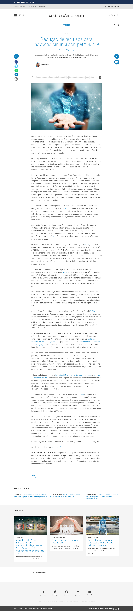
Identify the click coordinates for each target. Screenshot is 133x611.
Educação (19, 537)
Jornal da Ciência (59, 447)
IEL (33, 2)
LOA (65, 272)
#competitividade (44, 478)
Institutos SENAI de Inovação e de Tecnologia (73, 375)
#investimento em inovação (57, 478)
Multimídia (32, 6)
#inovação (33, 478)
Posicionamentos (57, 495)
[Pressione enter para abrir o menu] (15, 15)
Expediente (42, 6)
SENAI (28, 2)
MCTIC (86, 244)
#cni (38, 478)
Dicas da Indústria (59, 537)
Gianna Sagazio (45, 64)
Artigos (54, 601)
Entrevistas (47, 601)
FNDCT (54, 236)
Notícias (40, 601)
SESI (23, 2)
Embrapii (80, 394)
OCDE (66, 208)
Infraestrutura (94, 537)
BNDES (93, 311)
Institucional (92, 495)
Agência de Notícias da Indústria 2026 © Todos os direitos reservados (33, 608)
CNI (18, 2)
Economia (18, 495)
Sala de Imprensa (19, 6)
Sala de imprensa (75, 601)
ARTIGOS (66, 25)
